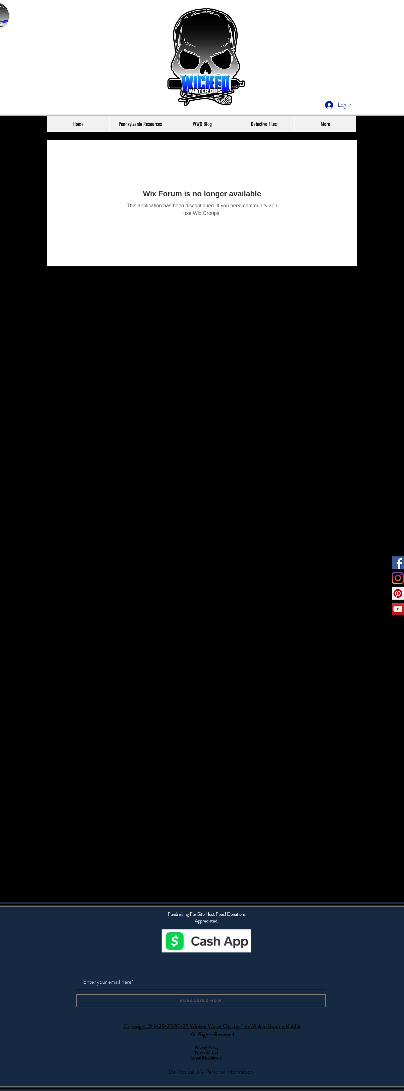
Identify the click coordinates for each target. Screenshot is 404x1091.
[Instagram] (398, 578)
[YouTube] (398, 609)
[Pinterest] (398, 593)
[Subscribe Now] (201, 1000)
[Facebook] (398, 562)
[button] (140, 124)
